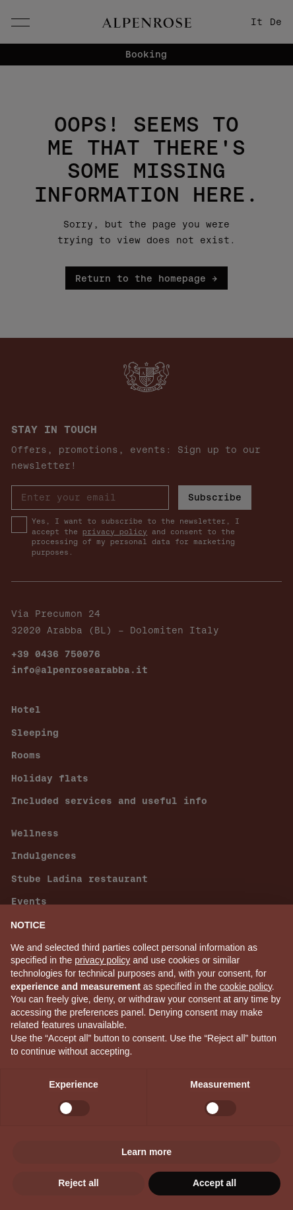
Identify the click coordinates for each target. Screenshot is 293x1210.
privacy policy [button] (102, 960)
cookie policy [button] (246, 986)
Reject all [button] (78, 1183)
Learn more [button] (146, 1152)
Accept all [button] (214, 1183)
